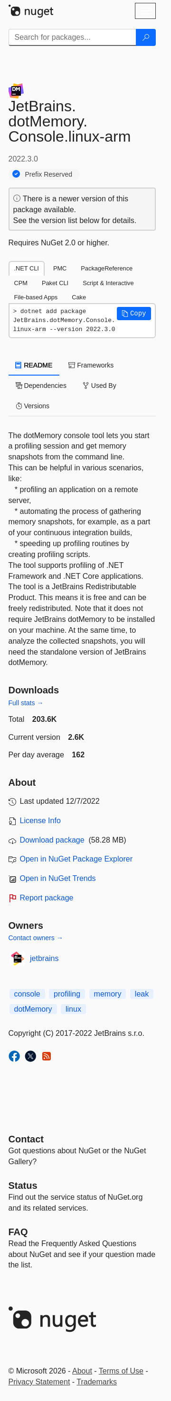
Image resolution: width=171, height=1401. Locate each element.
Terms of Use (121, 1371)
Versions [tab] (33, 406)
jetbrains (44, 958)
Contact (26, 1139)
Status (23, 1185)
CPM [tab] (21, 283)
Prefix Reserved (49, 174)
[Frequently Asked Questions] (18, 1232)
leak (142, 994)
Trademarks (96, 1382)
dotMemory (33, 1009)
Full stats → (26, 703)
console (27, 994)
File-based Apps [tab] (36, 297)
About (82, 1371)
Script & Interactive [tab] (108, 283)
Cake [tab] (79, 297)
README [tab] (34, 365)
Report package (47, 898)
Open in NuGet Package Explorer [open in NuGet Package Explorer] (76, 859)
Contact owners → (36, 938)
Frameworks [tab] (91, 365)
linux (73, 1009)
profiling (67, 994)
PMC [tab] (59, 268)
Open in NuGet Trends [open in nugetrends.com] (58, 878)
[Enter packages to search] (72, 37)
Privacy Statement (39, 1382)
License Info (40, 821)
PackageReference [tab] (107, 268)
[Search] (146, 37)
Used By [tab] (99, 385)
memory (108, 994)
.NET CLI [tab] (26, 268)
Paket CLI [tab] (55, 283)
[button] (134, 313)
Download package (52, 840)
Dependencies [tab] (41, 385)
